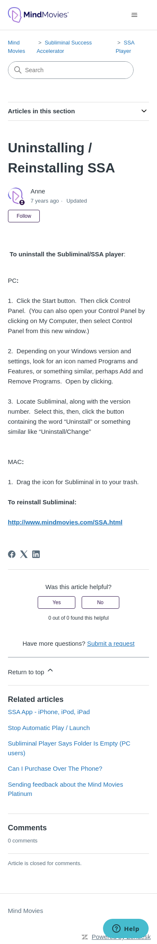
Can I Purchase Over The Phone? (55, 768)
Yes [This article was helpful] (57, 602)
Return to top (31, 670)
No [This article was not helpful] (100, 602)
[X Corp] (24, 554)
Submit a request (110, 643)
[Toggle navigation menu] (134, 15)
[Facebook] (11, 554)
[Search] (70, 70)
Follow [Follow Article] (24, 216)
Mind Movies (25, 910)
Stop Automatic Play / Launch (49, 727)
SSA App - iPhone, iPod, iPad (49, 711)
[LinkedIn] (36, 554)
